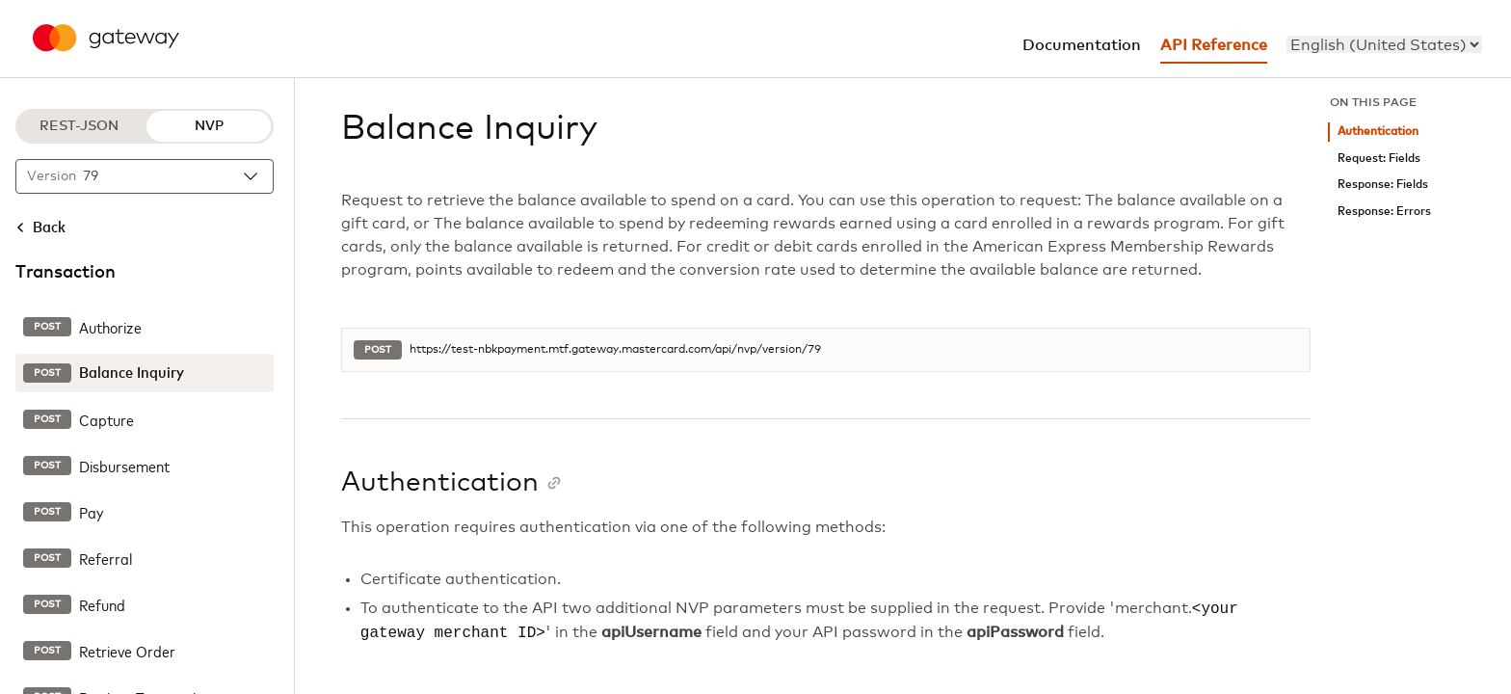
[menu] (1384, 44)
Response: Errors (1384, 211)
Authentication (1378, 131)
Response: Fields (1383, 184)
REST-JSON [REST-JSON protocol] (79, 126)
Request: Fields (1379, 158)
